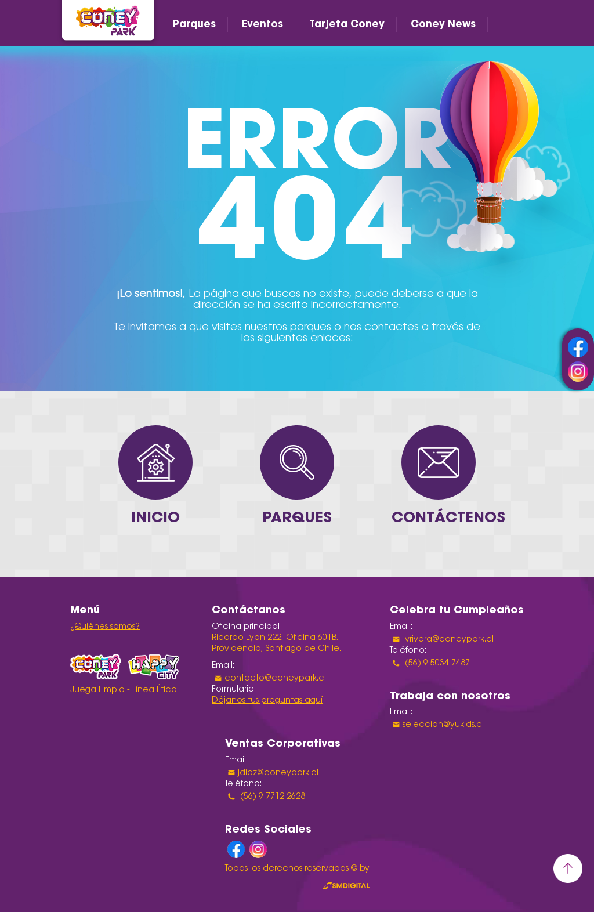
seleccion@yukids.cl (443, 725)
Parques (194, 23)
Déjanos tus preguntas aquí (267, 701)
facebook (578, 347)
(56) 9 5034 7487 (436, 663)
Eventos (262, 23)
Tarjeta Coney (347, 23)
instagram (578, 371)
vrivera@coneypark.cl (449, 639)
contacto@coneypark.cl (275, 678)
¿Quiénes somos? (105, 627)
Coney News (443, 23)
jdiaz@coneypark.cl (278, 773)
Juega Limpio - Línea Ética (123, 690)
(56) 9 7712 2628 (271, 797)
